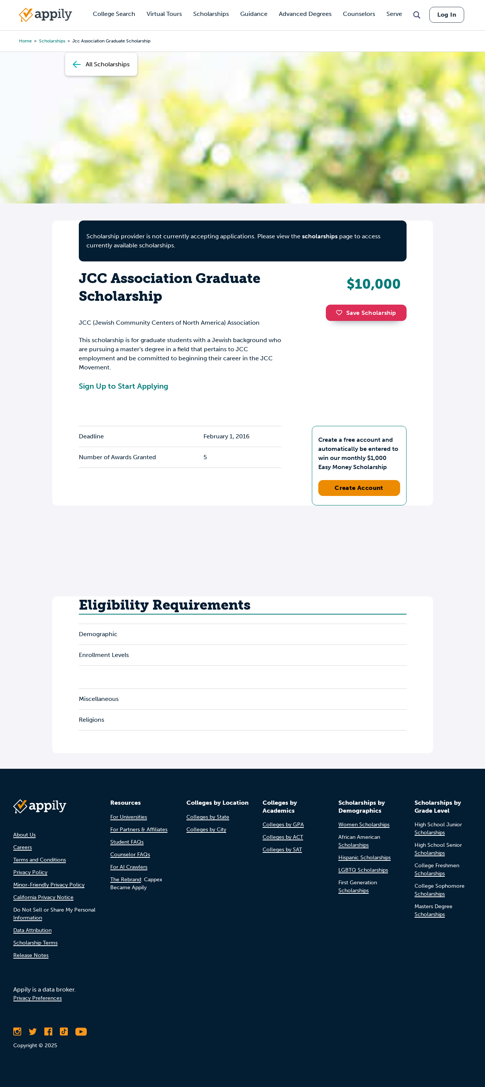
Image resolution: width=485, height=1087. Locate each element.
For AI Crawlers (128, 867)
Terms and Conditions (39, 860)
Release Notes (30, 955)
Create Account (359, 487)
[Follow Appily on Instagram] (17, 1031)
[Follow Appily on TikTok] (64, 1031)
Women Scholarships (364, 824)
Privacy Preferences (37, 998)
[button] (341, 313)
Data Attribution (32, 930)
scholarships (320, 236)
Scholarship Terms (35, 943)
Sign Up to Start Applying (123, 386)
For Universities (128, 817)
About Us (24, 835)
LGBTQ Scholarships (363, 870)
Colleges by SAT (282, 849)
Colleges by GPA (283, 824)
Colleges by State (207, 817)
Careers (22, 847)
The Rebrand (125, 879)
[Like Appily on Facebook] (48, 1031)
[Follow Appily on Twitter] (33, 1031)
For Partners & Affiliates (138, 829)
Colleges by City (206, 829)
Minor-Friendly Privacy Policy (48, 885)
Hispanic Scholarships (364, 857)
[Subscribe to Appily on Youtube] (81, 1031)
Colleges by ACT (283, 837)
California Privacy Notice (43, 897)
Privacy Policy (30, 872)
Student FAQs (127, 842)
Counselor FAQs (130, 854)
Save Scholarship (366, 312)
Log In (446, 14)
